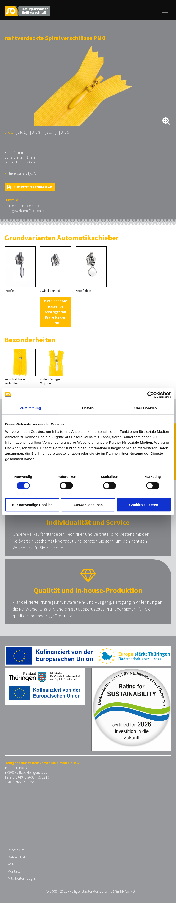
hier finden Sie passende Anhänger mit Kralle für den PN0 (55, 311)
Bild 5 (65, 132)
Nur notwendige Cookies (32, 505)
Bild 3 (36, 132)
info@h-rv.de (24, 782)
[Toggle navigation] (165, 10)
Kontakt (14, 871)
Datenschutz (17, 857)
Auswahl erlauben (88, 505)
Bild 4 (50, 132)
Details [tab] (88, 408)
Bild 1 (9, 132)
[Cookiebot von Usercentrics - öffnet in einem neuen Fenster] (151, 394)
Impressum (16, 850)
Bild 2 (21, 132)
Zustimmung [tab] (30, 408)
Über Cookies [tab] (145, 408)
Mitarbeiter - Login (21, 878)
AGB (11, 864)
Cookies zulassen (143, 505)
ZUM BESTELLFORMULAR (29, 187)
